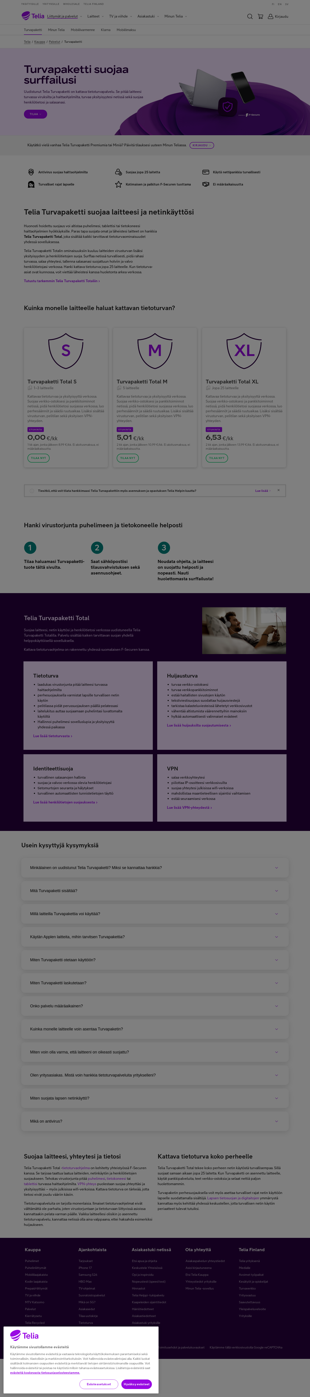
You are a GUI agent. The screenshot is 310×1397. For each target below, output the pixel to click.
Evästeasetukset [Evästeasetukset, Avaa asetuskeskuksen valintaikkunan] (99, 1384)
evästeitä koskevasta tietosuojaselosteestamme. (45, 1373)
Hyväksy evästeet (136, 1384)
